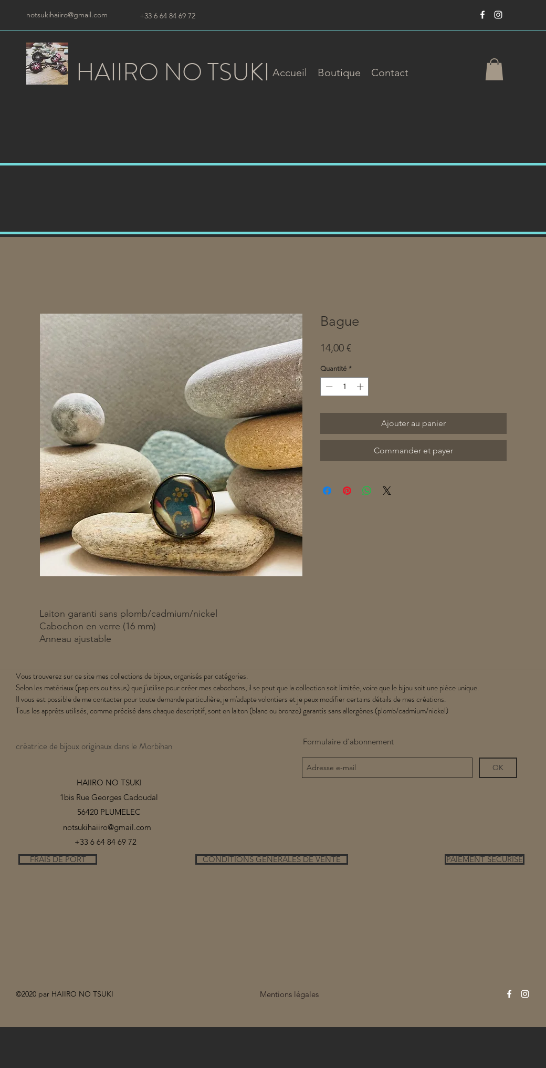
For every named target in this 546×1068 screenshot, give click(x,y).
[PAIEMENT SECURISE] (484, 859)
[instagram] (498, 14)
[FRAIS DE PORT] (57, 859)
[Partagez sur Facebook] (327, 490)
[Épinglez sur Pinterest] (347, 490)
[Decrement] (328, 387)
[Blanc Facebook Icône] (482, 14)
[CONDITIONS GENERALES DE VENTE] (271, 859)
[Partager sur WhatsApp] (367, 490)
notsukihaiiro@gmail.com (67, 14)
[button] (339, 72)
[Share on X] (387, 490)
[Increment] (361, 387)
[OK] (498, 768)
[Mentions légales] (289, 994)
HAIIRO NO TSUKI (173, 72)
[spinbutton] (344, 387)
